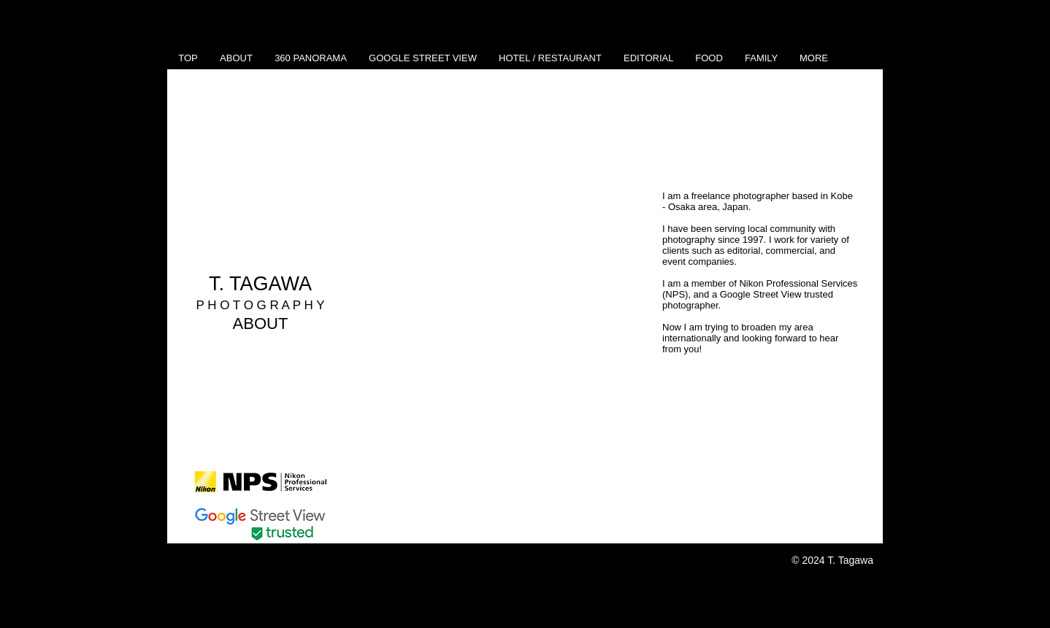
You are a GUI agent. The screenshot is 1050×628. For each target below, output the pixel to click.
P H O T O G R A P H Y (260, 305)
